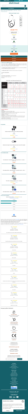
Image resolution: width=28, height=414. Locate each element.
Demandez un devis (14, 353)
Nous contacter (14, 371)
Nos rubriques (14, 380)
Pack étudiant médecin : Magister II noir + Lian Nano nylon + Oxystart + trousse (14, 191)
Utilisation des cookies (7, 408)
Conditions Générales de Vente (14, 367)
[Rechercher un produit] (13, 6)
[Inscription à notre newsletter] (11, 359)
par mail (17, 346)
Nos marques (14, 379)
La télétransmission (14, 382)
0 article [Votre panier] (21, 0)
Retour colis (14, 365)
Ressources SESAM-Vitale (14, 381)
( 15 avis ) (16, 135)
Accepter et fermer (19, 410)
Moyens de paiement (14, 366)
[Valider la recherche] (25, 6)
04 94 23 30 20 (11, 346)
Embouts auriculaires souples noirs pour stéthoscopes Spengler (14, 131)
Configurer (7, 410)
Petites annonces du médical (14, 383)
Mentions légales (14, 368)
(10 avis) (14, 35)
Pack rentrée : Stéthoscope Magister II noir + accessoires (14, 180)
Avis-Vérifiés (17, 219)
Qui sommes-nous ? (14, 364)
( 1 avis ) (16, 182)
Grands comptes (14, 384)
